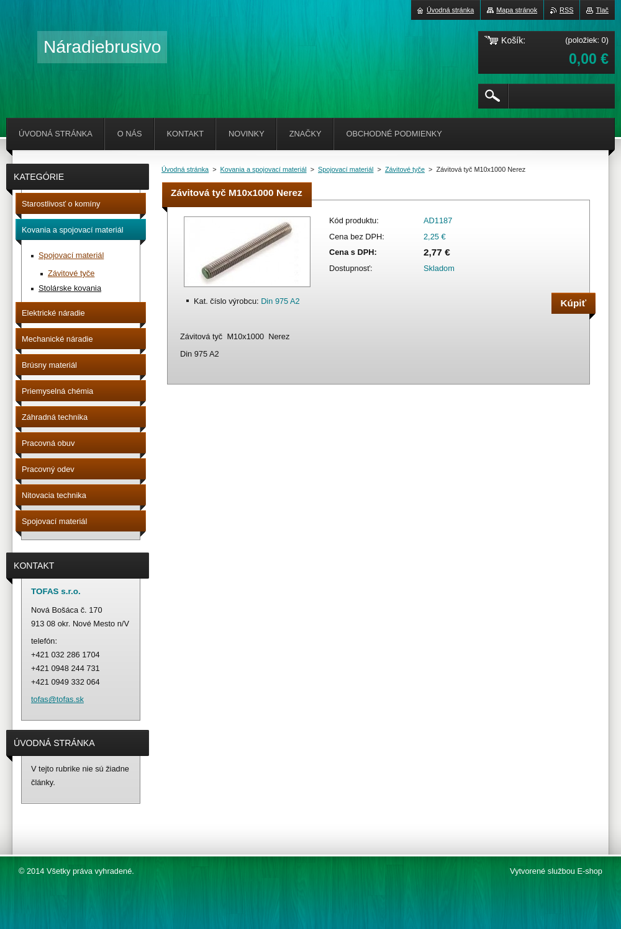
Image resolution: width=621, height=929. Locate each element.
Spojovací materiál (345, 169)
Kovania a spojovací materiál (263, 169)
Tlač (602, 10)
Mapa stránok (516, 10)
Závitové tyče (405, 169)
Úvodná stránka (185, 169)
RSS (566, 10)
